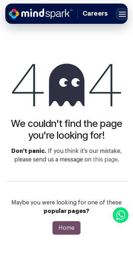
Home (66, 228)
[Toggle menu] (122, 14)
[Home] (40, 14)
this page (105, 159)
